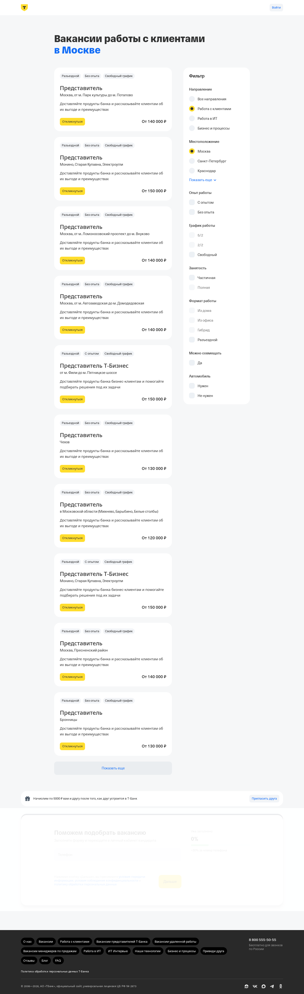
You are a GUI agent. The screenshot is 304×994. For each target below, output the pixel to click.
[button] (113, 99)
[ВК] (255, 986)
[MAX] (263, 986)
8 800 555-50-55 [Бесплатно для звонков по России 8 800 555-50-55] (262, 940)
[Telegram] (272, 986)
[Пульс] (246, 986)
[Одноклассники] (280, 986)
